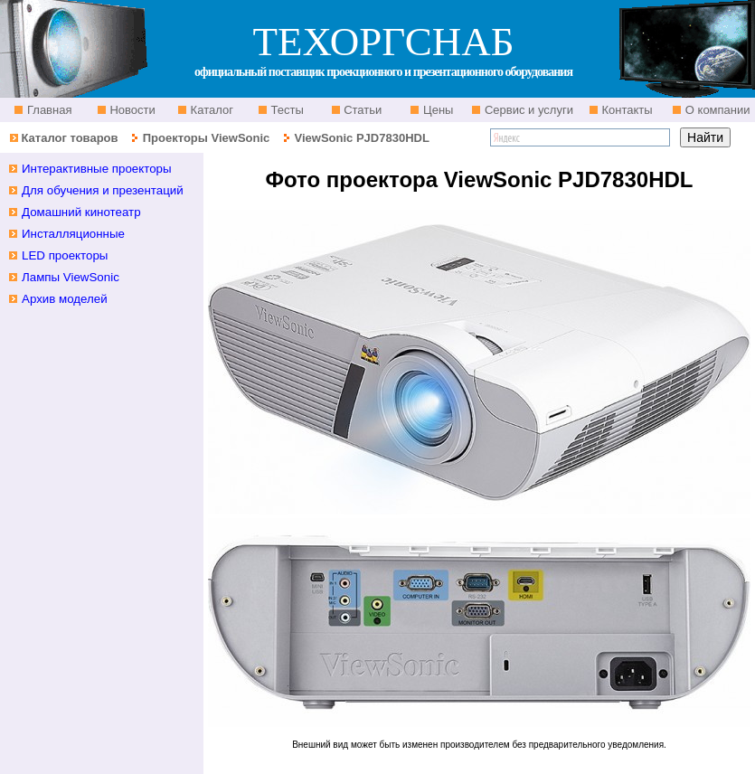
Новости (131, 110)
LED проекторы (65, 255)
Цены (436, 110)
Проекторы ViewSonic (206, 138)
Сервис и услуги (527, 110)
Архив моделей (65, 299)
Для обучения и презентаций (103, 190)
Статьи (361, 110)
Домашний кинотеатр (81, 212)
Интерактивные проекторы (97, 168)
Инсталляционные (73, 234)
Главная (47, 110)
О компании (716, 110)
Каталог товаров (69, 138)
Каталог (210, 110)
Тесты (286, 110)
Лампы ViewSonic (70, 277)
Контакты (626, 110)
